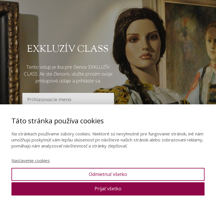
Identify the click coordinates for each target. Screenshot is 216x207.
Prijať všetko (108, 188)
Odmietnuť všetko (108, 174)
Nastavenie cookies (30, 160)
